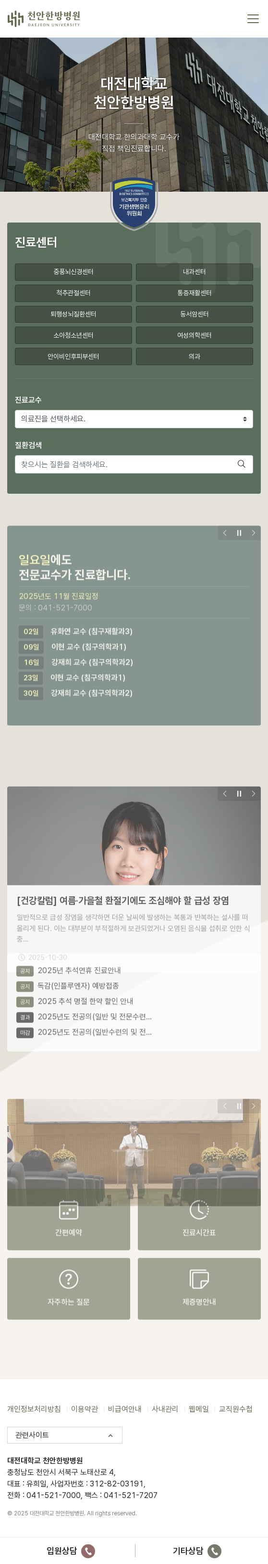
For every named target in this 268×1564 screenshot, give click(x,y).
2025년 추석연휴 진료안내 (68, 951)
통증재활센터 (194, 292)
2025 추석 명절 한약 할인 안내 (75, 982)
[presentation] (225, 550)
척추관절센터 (73, 292)
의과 (194, 355)
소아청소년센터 (73, 335)
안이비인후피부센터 (73, 355)
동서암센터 (194, 313)
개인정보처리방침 (34, 1409)
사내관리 (165, 1409)
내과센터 (194, 271)
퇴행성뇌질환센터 (73, 313)
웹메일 (199, 1409)
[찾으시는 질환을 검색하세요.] (123, 464)
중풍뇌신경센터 (73, 271)
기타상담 (197, 1551)
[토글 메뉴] (253, 19)
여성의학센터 (194, 335)
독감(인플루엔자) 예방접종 (67, 967)
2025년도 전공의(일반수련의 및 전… (84, 1013)
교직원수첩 (236, 1409)
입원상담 (71, 1551)
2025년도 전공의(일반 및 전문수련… (84, 997)
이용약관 (84, 1409)
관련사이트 (32, 1435)
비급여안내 (125, 1409)
